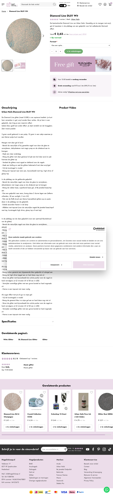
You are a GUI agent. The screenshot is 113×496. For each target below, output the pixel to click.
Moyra (58, 478)
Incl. (63, 6)
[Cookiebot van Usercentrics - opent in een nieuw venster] (95, 229)
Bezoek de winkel (86, 6)
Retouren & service (90, 475)
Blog (85, 469)
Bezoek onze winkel (91, 464)
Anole (58, 464)
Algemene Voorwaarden (92, 478)
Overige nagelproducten (38, 480)
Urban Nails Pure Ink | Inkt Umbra (83, 415)
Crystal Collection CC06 (34, 415)
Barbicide (59, 472)
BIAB (30, 464)
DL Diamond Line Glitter (27, 339)
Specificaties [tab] (9, 321)
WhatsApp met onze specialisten (78, 92)
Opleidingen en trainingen (38, 478)
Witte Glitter (8, 339)
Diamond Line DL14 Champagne (11, 415)
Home (4, 11)
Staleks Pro (60, 483)
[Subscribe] (65, 449)
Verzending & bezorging (93, 472)
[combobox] (38, 4)
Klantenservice (85, 3)
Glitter (44, 339)
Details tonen (95, 257)
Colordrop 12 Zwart (58, 414)
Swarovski (59, 480)
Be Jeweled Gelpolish (64, 469)
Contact (86, 466)
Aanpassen (56, 265)
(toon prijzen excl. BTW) (78, 34)
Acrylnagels (33, 466)
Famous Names (61, 475)
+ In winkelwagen (13, 427)
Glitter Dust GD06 (105, 414)
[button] (20, 393)
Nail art (31, 472)
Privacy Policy (89, 480)
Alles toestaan (88, 265)
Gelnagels (32, 469)
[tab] (14, 459)
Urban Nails (75, 19)
